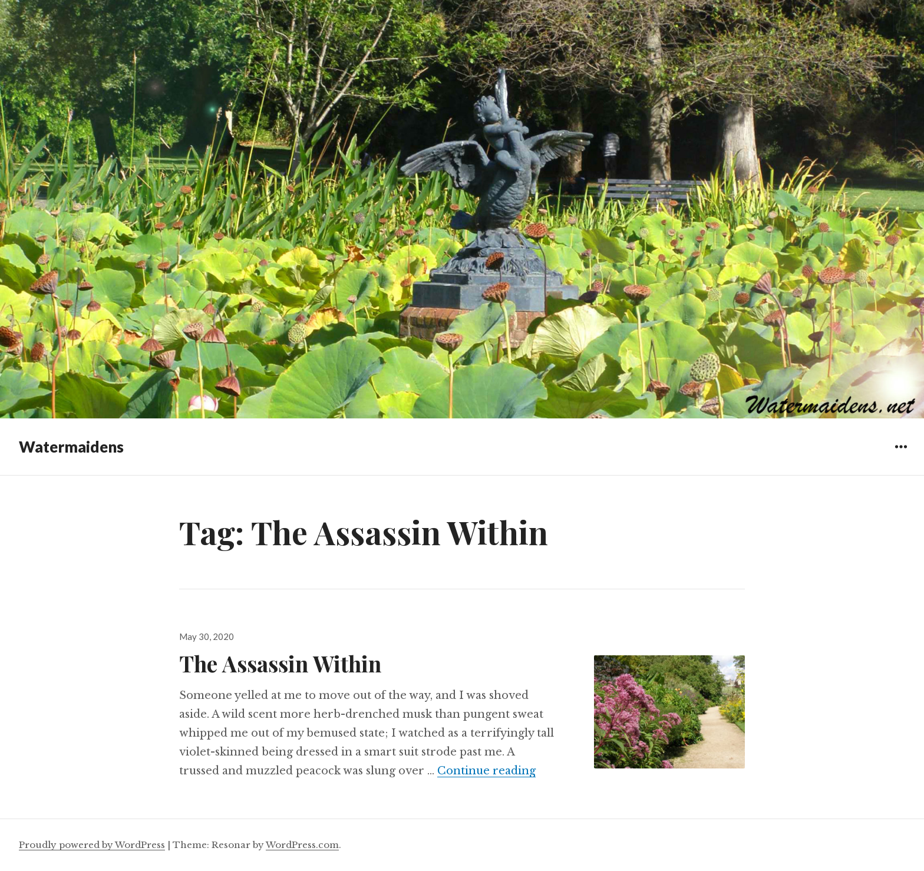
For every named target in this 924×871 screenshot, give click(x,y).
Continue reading (486, 770)
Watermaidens (71, 446)
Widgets (901, 455)
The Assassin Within (280, 663)
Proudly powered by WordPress (92, 844)
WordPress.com (302, 844)
